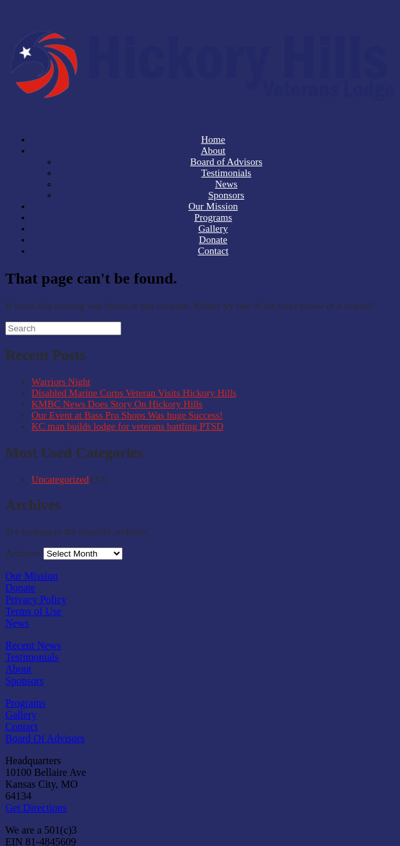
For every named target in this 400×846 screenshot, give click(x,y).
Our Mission (31, 575)
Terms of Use (33, 611)
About (18, 668)
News (17, 623)
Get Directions (36, 807)
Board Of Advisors (45, 738)
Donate (20, 587)
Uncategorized (60, 479)
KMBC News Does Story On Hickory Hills (117, 404)
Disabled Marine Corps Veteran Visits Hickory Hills (134, 393)
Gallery (21, 714)
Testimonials (32, 657)
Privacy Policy (36, 599)
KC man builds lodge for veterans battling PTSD (127, 426)
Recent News (33, 645)
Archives (23, 553)
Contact (213, 251)
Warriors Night (60, 382)
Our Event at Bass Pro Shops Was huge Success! (127, 415)
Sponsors (24, 680)
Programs (25, 702)
